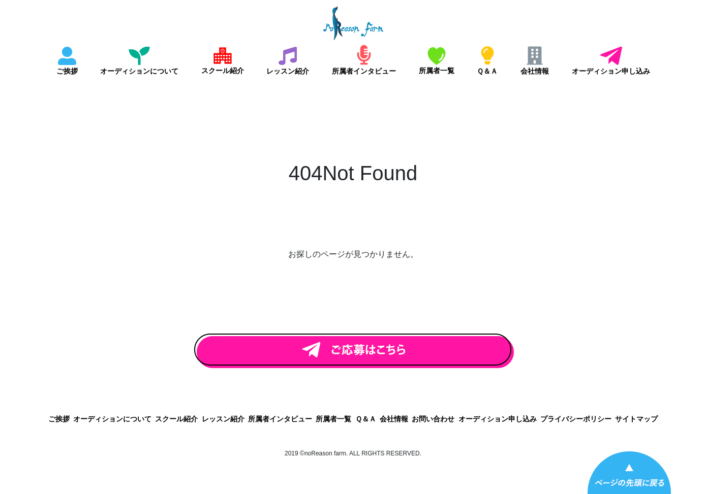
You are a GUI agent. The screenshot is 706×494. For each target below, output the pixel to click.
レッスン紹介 (287, 71)
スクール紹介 (222, 71)
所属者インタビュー (364, 71)
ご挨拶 (67, 71)
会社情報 (534, 71)
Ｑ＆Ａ (487, 71)
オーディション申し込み (611, 71)
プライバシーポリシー (575, 419)
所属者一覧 (436, 71)
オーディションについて (139, 71)
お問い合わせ (433, 419)
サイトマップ (636, 419)
